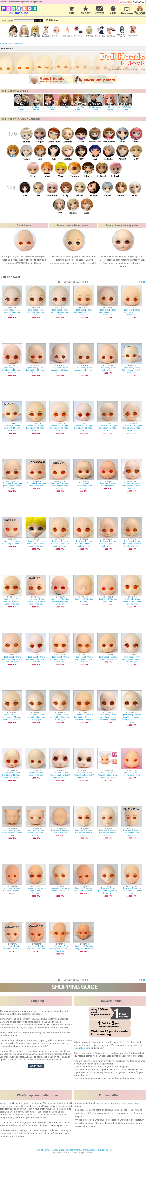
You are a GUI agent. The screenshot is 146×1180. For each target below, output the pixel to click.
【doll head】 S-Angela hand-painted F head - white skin (60, 428)
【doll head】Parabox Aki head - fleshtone (83, 889)
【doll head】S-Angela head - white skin (36, 484)
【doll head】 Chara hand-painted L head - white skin (59, 659)
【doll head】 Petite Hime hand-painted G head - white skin (131, 543)
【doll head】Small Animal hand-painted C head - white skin (84, 775)
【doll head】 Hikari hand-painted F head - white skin (11, 370)
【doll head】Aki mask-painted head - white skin (60, 890)
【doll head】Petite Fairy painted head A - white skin (11, 428)
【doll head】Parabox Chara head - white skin (108, 658)
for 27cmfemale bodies (80, 108)
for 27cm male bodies (95, 108)
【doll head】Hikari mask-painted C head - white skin (60, 370)
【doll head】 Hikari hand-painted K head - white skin (107, 312)
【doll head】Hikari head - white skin (107, 369)
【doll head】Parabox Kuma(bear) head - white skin (35, 832)
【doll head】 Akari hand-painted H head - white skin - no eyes (108, 717)
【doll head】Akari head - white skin (36, 773)
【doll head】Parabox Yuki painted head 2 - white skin (107, 832)
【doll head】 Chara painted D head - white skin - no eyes (12, 659)
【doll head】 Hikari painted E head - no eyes (36, 312)
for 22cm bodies (36, 108)
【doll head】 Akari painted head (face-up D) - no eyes (131, 659)
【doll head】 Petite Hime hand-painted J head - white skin (36, 543)
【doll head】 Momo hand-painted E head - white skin (131, 485)
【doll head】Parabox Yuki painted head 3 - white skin (83, 832)
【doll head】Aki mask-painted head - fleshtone (36, 890)
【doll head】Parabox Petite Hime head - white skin (59, 601)
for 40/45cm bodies (110, 108)
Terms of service (42, 1150)
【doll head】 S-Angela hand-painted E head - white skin (108, 428)
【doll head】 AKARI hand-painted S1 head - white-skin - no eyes (12, 717)
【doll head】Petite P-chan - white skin (59, 831)
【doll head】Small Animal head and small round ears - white (108, 775)
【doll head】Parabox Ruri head (83, 600)
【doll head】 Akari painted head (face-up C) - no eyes (35, 717)
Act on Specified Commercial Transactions (74, 1150)
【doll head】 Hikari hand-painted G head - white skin (131, 312)
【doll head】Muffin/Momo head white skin (84, 485)
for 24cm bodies (51, 108)
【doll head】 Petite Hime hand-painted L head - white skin (108, 543)
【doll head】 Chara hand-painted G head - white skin (83, 659)
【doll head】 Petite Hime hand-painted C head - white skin (12, 601)
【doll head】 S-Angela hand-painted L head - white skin (84, 428)
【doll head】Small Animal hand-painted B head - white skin (60, 775)
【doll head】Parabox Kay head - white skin (11, 947)
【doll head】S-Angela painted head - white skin (12, 485)
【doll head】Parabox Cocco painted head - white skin (59, 485)
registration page (82, 1048)
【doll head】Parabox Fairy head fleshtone (83, 947)
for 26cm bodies (65, 108)
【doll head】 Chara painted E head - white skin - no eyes (131, 601)
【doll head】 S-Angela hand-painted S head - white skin (36, 428)
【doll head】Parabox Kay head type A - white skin (131, 890)
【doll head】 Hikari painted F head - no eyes (12, 312)
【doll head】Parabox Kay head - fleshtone (35, 947)
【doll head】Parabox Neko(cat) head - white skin (12, 832)
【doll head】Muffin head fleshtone (107, 484)
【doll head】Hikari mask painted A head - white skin (83, 370)
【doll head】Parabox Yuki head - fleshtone (11, 889)
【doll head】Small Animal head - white (131, 773)
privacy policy (105, 1150)
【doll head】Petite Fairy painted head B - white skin (131, 370)
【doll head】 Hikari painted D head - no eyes (59, 312)
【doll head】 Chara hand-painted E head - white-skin (36, 659)
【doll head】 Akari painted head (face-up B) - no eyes (59, 717)
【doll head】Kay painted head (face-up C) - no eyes (107, 890)
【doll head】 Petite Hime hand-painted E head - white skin (60, 543)
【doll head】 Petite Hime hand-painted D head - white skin (84, 543)
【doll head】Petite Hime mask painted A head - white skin (36, 601)
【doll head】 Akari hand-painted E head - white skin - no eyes (12, 775)
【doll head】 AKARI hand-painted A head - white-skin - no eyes (83, 717)
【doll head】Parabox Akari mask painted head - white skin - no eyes (131, 718)
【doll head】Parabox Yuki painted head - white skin (131, 832)
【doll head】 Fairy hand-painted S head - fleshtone (59, 948)
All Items (4, 43)
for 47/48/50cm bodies (124, 108)
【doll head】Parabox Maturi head (107, 600)
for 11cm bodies (21, 108)
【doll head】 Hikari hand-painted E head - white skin (36, 370)
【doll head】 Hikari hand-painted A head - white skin (83, 312)
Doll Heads (17, 43)
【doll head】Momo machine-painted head (12, 542)
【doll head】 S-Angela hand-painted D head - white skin (132, 428)
